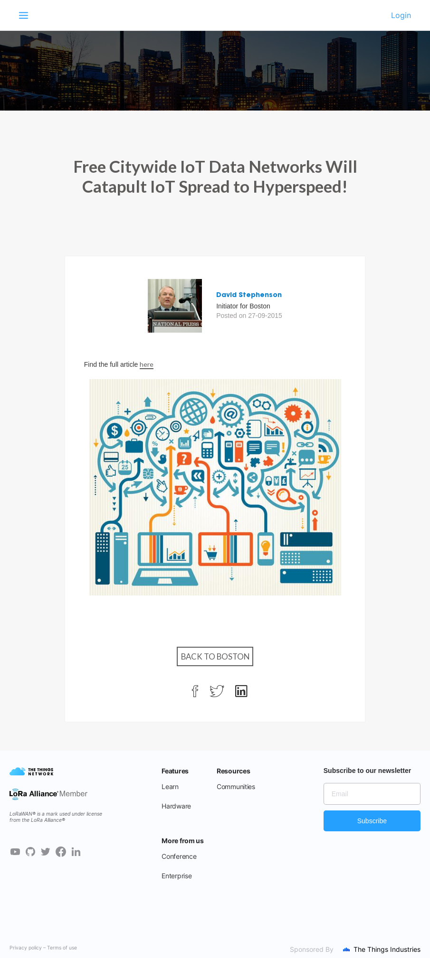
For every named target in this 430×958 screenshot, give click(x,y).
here (146, 364)
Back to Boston (215, 656)
